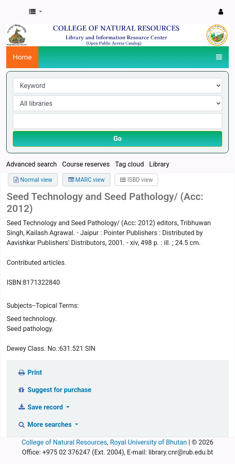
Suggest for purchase (54, 390)
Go (117, 139)
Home (22, 57)
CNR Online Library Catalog (15, 12)
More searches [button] (45, 424)
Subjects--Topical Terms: (43, 305)
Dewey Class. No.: (33, 348)
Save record (41, 407)
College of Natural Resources (64, 442)
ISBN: (15, 282)
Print (29, 372)
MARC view (86, 179)
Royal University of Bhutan (148, 442)
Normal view (33, 179)
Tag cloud (129, 164)
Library (159, 164)
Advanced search (31, 164)
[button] (36, 12)
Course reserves (86, 164)
